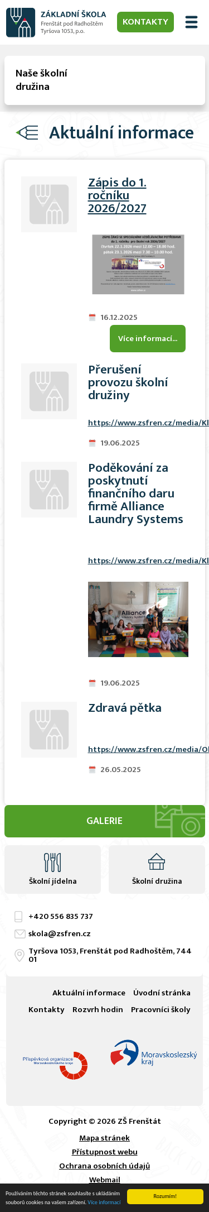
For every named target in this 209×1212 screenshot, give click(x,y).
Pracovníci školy (161, 1010)
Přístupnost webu (105, 1152)
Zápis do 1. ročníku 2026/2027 (117, 195)
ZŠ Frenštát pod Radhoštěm (56, 22)
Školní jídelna (52, 881)
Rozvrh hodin (97, 1010)
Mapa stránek (104, 1138)
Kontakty (145, 22)
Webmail (104, 1180)
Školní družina (157, 881)
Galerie (104, 821)
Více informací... (147, 339)
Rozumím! (165, 1196)
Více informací (104, 1202)
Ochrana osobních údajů (104, 1166)
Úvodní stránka (162, 993)
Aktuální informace (88, 993)
